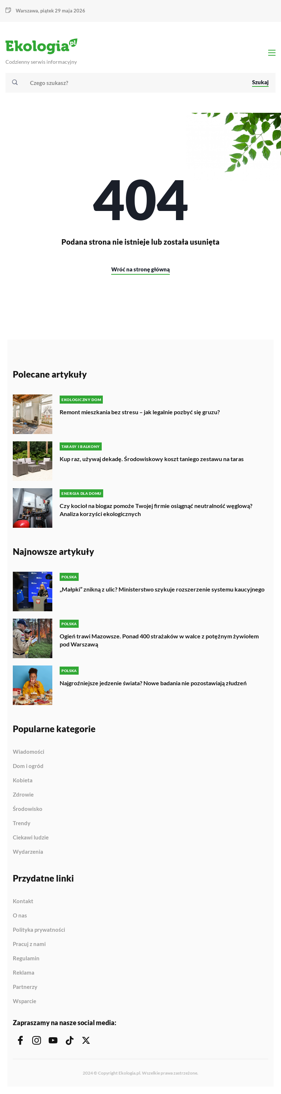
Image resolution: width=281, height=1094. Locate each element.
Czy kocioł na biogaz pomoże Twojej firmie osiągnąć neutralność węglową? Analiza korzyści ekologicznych (156, 509)
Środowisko (27, 809)
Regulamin (26, 958)
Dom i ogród (28, 766)
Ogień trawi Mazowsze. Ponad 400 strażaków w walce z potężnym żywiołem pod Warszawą (159, 640)
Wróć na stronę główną (140, 269)
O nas (20, 916)
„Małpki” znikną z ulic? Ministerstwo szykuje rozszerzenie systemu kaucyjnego (162, 589)
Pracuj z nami (29, 944)
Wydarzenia (28, 851)
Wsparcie (24, 1001)
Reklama (23, 973)
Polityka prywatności (39, 930)
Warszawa (27, 11)
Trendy (21, 823)
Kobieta (23, 780)
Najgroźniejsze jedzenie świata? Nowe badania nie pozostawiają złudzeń (153, 682)
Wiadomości (28, 752)
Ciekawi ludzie (31, 838)
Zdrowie (23, 795)
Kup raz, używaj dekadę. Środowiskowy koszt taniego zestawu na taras (152, 458)
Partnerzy (25, 987)
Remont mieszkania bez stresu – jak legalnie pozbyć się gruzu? (140, 411)
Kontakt (23, 901)
